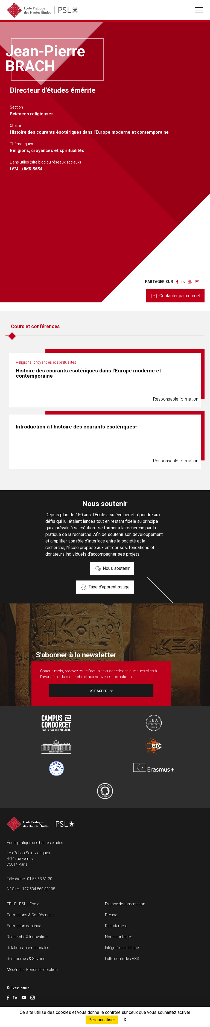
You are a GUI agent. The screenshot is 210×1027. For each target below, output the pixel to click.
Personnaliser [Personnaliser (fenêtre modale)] (101, 1019)
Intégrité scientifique (122, 948)
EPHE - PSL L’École (23, 904)
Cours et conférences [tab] (35, 326)
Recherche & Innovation (27, 937)
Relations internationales (28, 948)
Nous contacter (118, 937)
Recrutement (116, 926)
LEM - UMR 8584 (26, 168)
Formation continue (24, 926)
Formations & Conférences (30, 915)
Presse (111, 915)
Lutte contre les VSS (122, 958)
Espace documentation (125, 904)
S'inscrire (101, 690)
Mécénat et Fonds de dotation (32, 969)
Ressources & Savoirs (26, 958)
